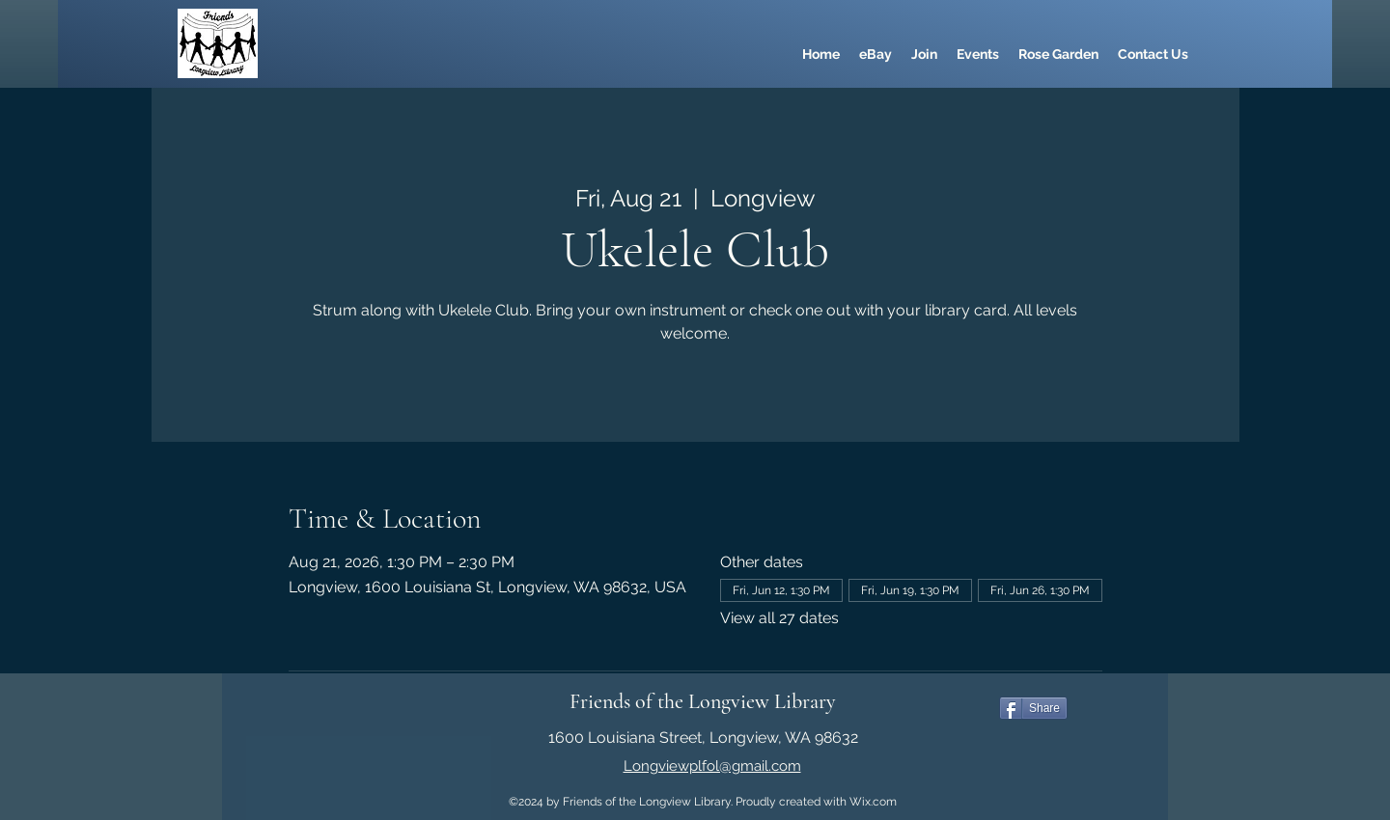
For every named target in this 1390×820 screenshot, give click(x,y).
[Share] (1033, 708)
